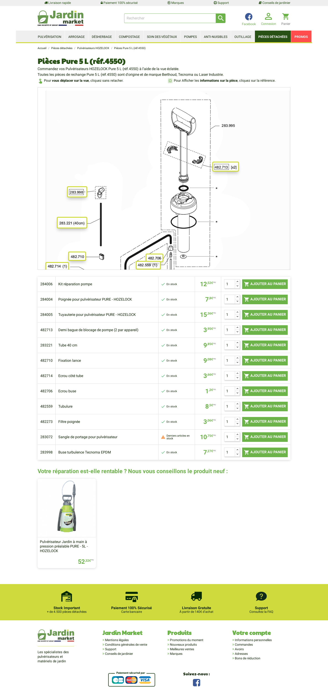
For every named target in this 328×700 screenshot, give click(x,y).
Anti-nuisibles (215, 37)
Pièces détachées (272, 37)
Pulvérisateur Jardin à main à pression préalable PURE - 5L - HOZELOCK (64, 546)
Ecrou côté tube (70, 376)
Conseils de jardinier (274, 3)
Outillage (242, 37)
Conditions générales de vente (125, 644)
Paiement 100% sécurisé (119, 3)
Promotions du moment (186, 640)
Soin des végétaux (162, 37)
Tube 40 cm (67, 345)
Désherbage (102, 37)
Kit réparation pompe (75, 284)
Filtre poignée (69, 421)
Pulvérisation (49, 37)
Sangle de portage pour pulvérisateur (87, 437)
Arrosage (76, 37)
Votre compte (251, 633)
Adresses (241, 653)
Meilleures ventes (181, 649)
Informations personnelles (253, 640)
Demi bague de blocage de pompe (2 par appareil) (98, 330)
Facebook (196, 682)
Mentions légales (116, 640)
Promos (301, 37)
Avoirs (239, 649)
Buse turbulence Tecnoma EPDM (84, 452)
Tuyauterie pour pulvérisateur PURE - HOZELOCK (97, 314)
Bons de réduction (247, 658)
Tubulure (65, 406)
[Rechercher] (175, 18)
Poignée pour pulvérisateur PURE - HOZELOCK (95, 299)
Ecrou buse (67, 391)
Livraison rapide (57, 3)
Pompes (190, 37)
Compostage (129, 37)
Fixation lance (69, 360)
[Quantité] (229, 283)
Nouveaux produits (183, 644)
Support (221, 3)
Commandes (243, 644)
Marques (175, 3)
